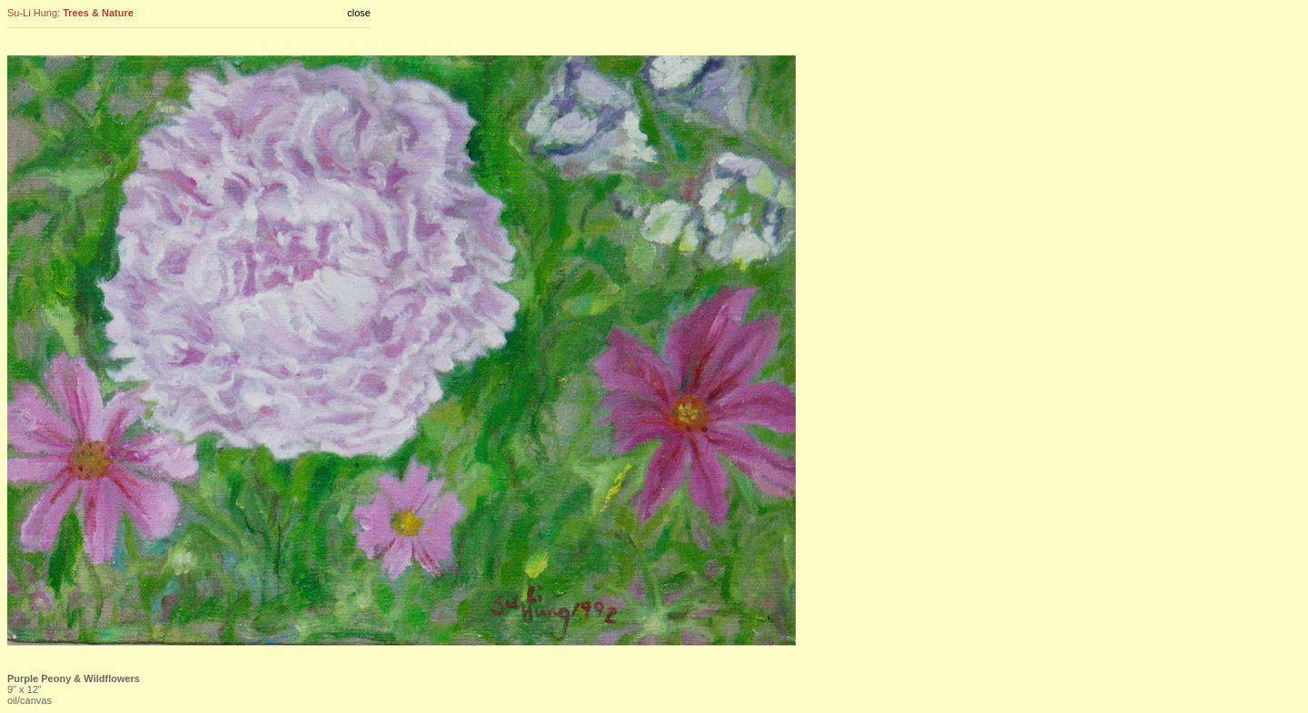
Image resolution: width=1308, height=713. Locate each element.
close (359, 12)
